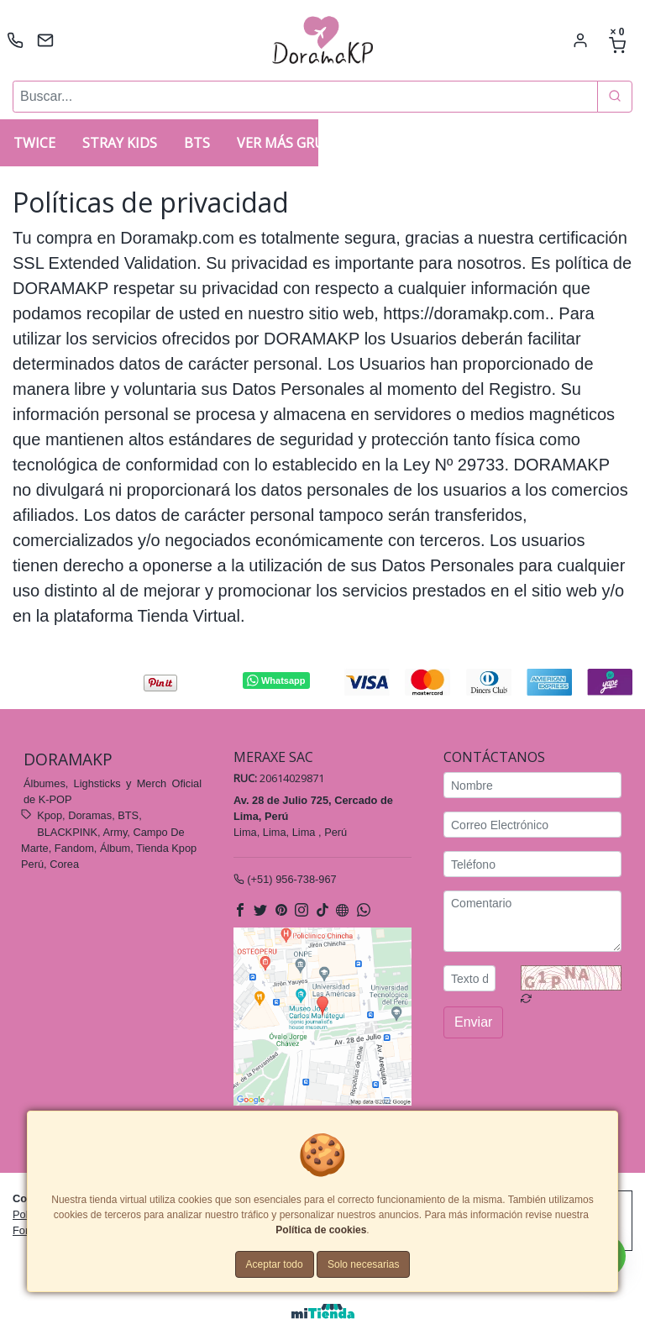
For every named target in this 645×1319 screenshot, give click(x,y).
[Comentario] (532, 922)
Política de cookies (320, 1230)
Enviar (473, 1023)
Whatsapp (276, 681)
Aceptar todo (274, 1264)
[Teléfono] (532, 865)
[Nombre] (532, 786)
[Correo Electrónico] (532, 825)
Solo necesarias (363, 1264)
